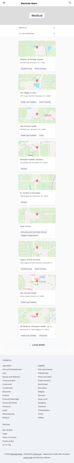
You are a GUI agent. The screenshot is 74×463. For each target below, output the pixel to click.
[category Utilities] (41, 418)
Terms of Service (9, 437)
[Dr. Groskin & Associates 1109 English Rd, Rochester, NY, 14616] (37, 186)
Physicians (43, 336)
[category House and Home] (9, 403)
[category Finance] (5, 395)
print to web (28, 458)
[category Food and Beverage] (10, 399)
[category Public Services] (44, 380)
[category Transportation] (44, 410)
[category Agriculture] (6, 366)
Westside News (16, 454)
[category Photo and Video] (45, 377)
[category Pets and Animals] (45, 369)
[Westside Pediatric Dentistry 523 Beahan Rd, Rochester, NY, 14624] (37, 153)
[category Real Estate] (43, 384)
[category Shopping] (42, 403)
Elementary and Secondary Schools (34, 232)
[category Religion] (41, 392)
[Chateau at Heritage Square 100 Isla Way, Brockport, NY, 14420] (37, 53)
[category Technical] (42, 406)
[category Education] (6, 392)
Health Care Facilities (28, 102)
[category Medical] (5, 418)
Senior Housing (40, 69)
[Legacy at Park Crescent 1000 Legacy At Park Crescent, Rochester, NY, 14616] (37, 253)
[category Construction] (7, 388)
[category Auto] (4, 373)
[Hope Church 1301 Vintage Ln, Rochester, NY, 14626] (37, 219)
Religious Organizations (29, 235)
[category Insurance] (6, 406)
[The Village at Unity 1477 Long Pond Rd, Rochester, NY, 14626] (37, 86)
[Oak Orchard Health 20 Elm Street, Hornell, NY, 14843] (37, 286)
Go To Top (6, 445)
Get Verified (7, 430)
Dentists (24, 169)
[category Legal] (4, 410)
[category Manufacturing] (8, 414)
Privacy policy (8, 441)
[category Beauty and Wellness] (11, 377)
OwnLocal (37, 454)
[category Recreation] (42, 388)
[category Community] (7, 384)
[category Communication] (8, 380)
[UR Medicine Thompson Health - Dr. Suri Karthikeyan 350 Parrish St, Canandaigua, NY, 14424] (37, 320)
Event (41, 135)
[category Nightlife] (41, 366)
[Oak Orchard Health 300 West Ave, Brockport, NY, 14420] (37, 119)
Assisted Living (26, 69)
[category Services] (41, 395)
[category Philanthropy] (43, 373)
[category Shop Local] (42, 399)
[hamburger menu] (3, 2)
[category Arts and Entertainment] (11, 369)
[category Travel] (40, 414)
